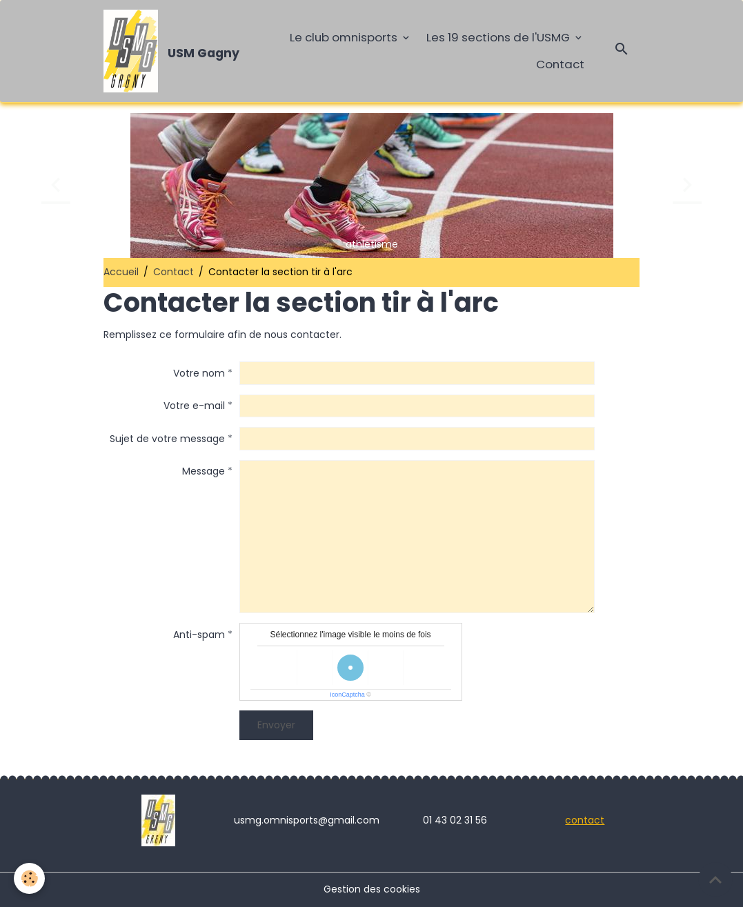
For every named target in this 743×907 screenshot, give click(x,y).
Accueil (121, 272)
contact (584, 820)
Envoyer (276, 725)
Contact (560, 64)
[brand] (170, 51)
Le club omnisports (345, 37)
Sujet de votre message (167, 439)
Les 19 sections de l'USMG (499, 37)
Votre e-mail (194, 405)
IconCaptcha (347, 694)
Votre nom (199, 373)
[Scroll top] (715, 879)
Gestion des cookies (372, 889)
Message (203, 471)
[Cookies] (29, 878)
